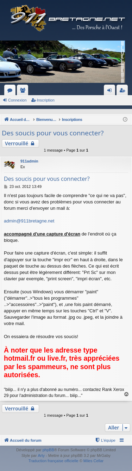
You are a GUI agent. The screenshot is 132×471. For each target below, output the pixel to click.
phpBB (48, 450)
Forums (11, 92)
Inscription (46, 100)
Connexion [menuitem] (111, 92)
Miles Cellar (93, 461)
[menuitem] (105, 440)
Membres (24, 92)
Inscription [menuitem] (123, 92)
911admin (29, 161)
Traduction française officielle (53, 461)
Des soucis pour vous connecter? (52, 132)
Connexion (17, 100)
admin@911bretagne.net (29, 221)
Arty (41, 455)
